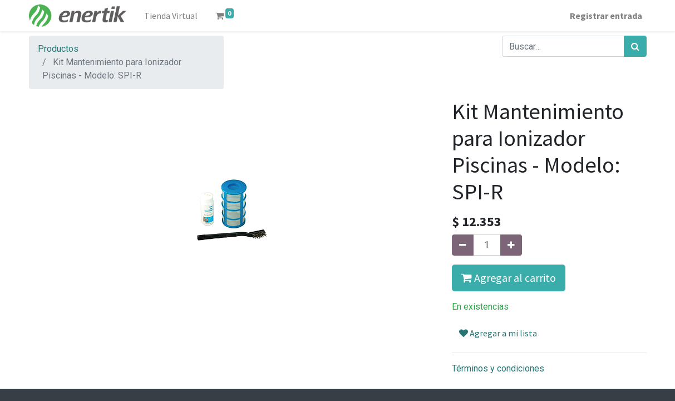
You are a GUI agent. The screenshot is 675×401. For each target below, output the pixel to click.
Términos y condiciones (498, 368)
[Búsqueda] (635, 46)
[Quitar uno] (463, 245)
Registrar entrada (606, 15)
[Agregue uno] (511, 245)
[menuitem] (171, 15)
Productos (58, 48)
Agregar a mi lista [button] (498, 333)
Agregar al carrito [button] (508, 278)
